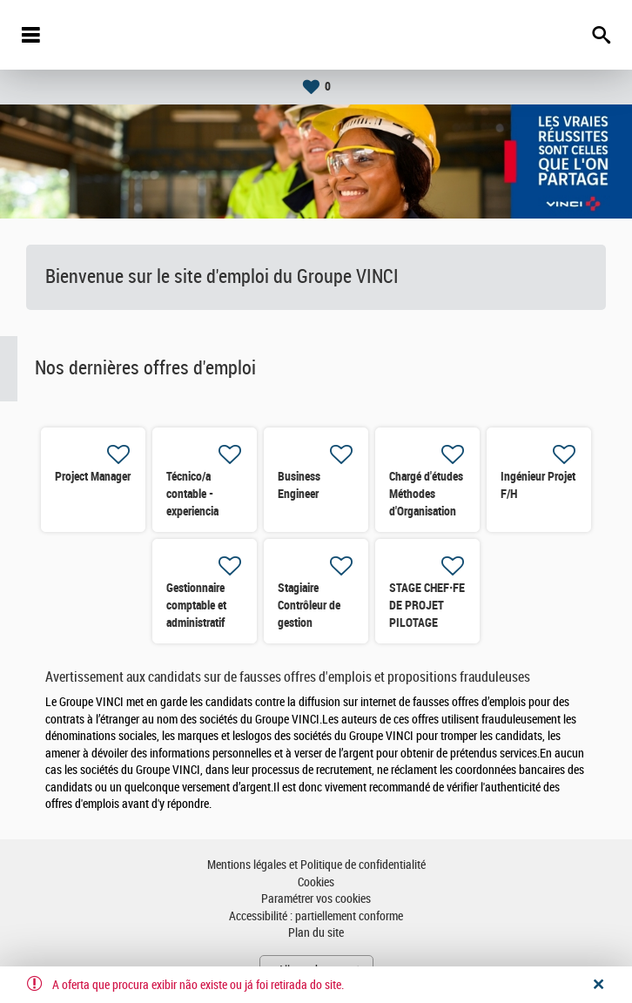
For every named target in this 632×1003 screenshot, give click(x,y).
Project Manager (93, 476)
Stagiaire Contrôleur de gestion (309, 605)
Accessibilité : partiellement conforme (316, 916)
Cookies (316, 882)
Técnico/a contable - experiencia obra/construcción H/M (209, 511)
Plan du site (316, 933)
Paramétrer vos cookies (316, 899)
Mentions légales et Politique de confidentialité (316, 865)
